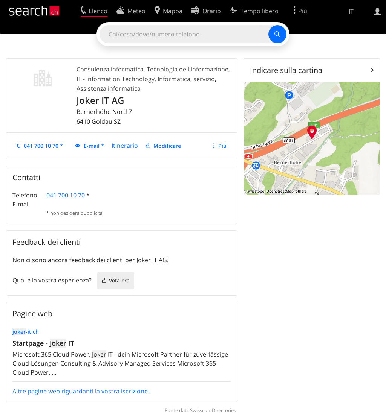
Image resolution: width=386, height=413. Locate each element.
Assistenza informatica (109, 88)
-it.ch (25, 331)
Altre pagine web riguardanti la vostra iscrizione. (80, 391)
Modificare (167, 145)
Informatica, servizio (186, 79)
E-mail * (94, 145)
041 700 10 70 (65, 195)
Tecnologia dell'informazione (187, 69)
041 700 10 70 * (43, 145)
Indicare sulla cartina (286, 70)
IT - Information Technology (116, 79)
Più (222, 145)
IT (351, 11)
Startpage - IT (43, 343)
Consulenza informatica (110, 69)
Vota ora (119, 280)
